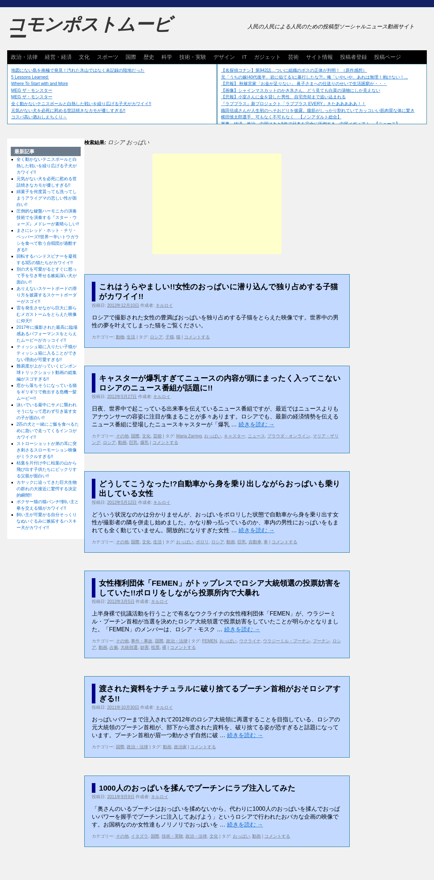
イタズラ (139, 836)
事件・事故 (141, 640)
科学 (166, 57)
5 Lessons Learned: (30, 77)
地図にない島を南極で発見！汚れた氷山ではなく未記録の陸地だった (78, 70)
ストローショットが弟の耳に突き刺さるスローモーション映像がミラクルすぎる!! (46, 450)
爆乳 (144, 442)
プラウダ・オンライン (288, 436)
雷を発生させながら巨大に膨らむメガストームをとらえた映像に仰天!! (46, 314)
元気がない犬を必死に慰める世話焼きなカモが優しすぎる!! (68, 110)
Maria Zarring (189, 436)
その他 (122, 436)
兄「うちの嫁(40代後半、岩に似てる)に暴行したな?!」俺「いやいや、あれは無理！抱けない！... (314, 77)
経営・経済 (58, 57)
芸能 (157, 436)
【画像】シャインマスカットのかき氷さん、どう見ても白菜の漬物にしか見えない (300, 90)
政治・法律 (24, 57)
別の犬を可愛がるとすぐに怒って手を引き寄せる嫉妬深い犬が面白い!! (46, 276)
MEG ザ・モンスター (31, 90)
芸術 (293, 57)
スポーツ (107, 57)
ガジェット (267, 57)
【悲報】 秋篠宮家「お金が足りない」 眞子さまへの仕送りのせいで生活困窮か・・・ (304, 83)
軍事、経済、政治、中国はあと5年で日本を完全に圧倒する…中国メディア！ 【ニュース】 (310, 123)
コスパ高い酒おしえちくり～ (39, 117)
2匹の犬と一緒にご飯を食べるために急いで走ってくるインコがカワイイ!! (47, 431)
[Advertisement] (217, 204)
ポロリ (202, 541)
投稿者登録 (353, 57)
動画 (122, 442)
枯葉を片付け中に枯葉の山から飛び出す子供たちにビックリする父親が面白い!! (46, 469)
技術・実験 (192, 57)
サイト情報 (319, 57)
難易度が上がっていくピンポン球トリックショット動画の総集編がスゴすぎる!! (46, 373)
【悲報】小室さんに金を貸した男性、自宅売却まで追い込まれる (283, 96)
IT (244, 57)
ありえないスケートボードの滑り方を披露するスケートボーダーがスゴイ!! (46, 295)
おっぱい (212, 436)
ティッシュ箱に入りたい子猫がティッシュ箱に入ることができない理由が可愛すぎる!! (46, 353)
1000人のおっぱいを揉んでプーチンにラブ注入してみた (197, 788)
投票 (155, 647)
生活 (131, 337)
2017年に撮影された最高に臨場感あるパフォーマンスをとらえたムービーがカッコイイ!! (47, 334)
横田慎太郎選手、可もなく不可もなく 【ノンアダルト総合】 (281, 117)
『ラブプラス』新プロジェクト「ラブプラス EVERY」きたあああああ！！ (293, 103)
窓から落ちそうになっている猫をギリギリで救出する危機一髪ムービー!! (46, 392)
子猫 (169, 337)
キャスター (234, 436)
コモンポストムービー (89, 30)
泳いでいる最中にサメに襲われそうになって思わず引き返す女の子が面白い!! (46, 411)
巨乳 (133, 442)
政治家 (180, 746)
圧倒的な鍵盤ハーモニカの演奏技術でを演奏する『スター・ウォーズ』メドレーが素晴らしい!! (47, 217)
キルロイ (164, 305)
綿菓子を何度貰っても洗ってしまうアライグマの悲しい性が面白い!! (46, 198)
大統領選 (129, 647)
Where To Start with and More (39, 83)
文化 (84, 57)
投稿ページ (387, 57)
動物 (120, 337)
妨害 (144, 647)
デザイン (224, 57)
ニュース (256, 436)
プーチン (321, 640)
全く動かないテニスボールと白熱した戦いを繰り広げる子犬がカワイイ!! (81, 103)
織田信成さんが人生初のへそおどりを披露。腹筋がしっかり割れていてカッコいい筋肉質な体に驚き (318, 110)
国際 (131, 57)
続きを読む (256, 424)
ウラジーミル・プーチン (286, 640)
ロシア (156, 337)
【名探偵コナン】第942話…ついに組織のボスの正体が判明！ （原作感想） (294, 70)
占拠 (113, 647)
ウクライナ (250, 640)
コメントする (197, 337)
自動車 (255, 541)
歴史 (148, 57)
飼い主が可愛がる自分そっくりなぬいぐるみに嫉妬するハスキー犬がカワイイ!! (46, 521)
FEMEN (209, 640)
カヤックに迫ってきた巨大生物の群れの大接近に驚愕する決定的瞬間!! (46, 489)
